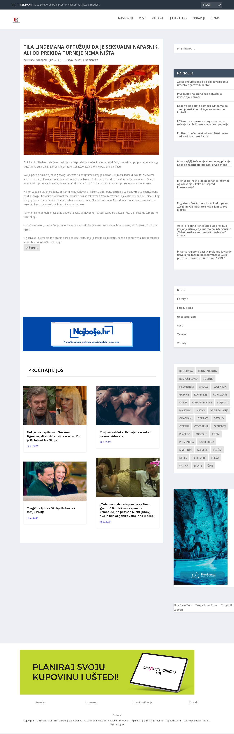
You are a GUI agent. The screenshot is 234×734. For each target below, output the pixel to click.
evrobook (41, 62)
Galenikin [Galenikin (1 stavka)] (220, 389)
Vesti (143, 21)
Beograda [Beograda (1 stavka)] (186, 373)
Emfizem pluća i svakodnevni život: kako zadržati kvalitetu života (202, 137)
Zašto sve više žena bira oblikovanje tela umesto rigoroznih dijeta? (202, 86)
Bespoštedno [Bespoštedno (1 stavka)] (188, 381)
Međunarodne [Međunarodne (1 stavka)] (202, 405)
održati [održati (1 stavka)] (202, 420)
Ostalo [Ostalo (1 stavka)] (219, 420)
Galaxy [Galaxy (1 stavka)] (203, 389)
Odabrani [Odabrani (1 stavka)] (185, 420)
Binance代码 (184, 164)
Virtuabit (112, 723)
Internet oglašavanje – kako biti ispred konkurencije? (203, 186)
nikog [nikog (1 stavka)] (201, 413)
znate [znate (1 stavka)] (198, 468)
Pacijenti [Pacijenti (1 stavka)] (219, 428)
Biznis (215, 21)
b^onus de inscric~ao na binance (197, 183)
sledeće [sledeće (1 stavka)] (202, 452)
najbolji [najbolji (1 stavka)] (222, 405)
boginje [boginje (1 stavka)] (208, 381)
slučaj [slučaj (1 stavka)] (217, 452)
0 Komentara (90, 62)
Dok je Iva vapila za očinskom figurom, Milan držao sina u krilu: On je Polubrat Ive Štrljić (53, 438)
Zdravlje (198, 21)
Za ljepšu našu (44, 723)
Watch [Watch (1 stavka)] (183, 468)
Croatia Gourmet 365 (95, 723)
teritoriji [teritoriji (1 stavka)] (199, 460)
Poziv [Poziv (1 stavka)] (215, 436)
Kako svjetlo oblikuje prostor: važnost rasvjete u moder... (66, 4)
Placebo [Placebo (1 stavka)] (184, 436)
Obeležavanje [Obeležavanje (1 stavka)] (219, 413)
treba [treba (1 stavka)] (215, 460)
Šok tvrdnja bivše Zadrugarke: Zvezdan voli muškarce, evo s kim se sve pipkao (202, 209)
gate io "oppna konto (190, 228)
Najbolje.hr (29, 723)
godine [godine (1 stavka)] (184, 397)
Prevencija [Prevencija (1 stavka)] (186, 444)
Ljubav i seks (178, 21)
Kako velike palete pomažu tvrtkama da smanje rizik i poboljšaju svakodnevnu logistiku (202, 111)
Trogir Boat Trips (206, 608)
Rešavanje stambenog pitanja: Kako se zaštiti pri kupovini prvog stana (204, 165)
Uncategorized (186, 319)
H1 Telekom (60, 723)
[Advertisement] (92, 286)
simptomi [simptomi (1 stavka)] (185, 452)
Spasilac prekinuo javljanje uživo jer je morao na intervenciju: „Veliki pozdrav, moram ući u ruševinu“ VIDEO (204, 233)
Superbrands (75, 723)
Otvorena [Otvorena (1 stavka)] (201, 428)
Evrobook (124, 723)
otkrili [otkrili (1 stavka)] (184, 428)
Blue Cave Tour (183, 608)
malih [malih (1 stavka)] (183, 405)
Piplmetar (136, 723)
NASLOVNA (126, 21)
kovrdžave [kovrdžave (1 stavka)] (220, 397)
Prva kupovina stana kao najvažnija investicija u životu (199, 98)
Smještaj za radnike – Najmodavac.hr (162, 723)
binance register (187, 254)
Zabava (157, 21)
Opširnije (32, 250)
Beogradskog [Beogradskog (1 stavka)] (207, 373)
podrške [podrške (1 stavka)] (201, 436)
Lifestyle (182, 301)
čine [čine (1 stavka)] (210, 468)
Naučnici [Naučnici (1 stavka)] (185, 413)
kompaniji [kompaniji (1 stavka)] (201, 397)
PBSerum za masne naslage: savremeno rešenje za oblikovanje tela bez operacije (202, 125)
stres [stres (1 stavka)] (183, 460)
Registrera (183, 205)
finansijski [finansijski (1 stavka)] (186, 389)
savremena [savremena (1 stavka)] (206, 444)
